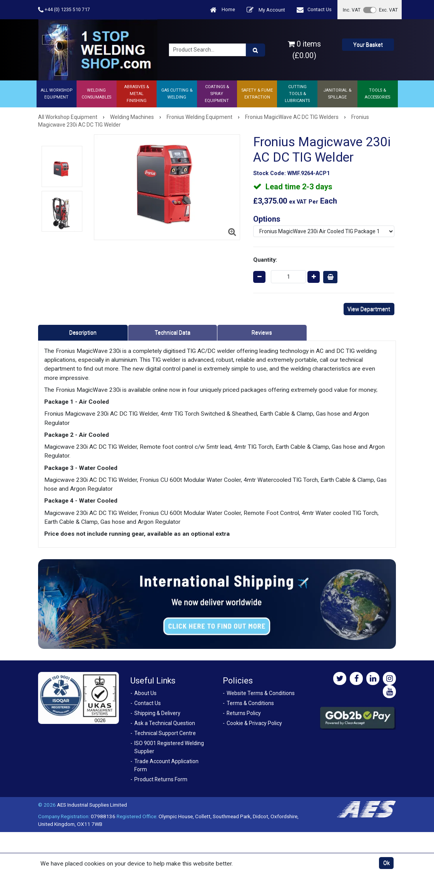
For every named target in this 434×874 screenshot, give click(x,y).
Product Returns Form (160, 779)
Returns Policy (244, 713)
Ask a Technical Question (164, 723)
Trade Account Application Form (166, 765)
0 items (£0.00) (304, 50)
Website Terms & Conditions (261, 693)
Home (222, 9)
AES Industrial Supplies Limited (92, 805)
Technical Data (172, 332)
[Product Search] (255, 50)
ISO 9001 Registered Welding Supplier (169, 747)
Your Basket (368, 45)
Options (266, 219)
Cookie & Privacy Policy (254, 723)
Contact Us (314, 9)
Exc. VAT (388, 10)
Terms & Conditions (250, 703)
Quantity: (265, 259)
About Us (145, 693)
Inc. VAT (352, 10)
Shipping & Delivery (157, 713)
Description (83, 332)
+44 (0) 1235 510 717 (64, 9)
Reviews (262, 332)
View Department (368, 309)
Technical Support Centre (165, 733)
